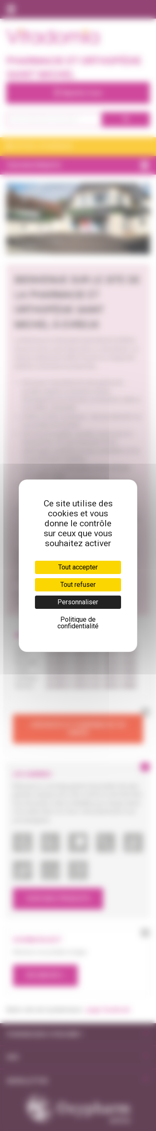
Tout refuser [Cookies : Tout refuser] (78, 585)
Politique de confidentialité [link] (78, 622)
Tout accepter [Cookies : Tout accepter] (78, 567)
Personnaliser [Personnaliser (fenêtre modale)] (77, 602)
